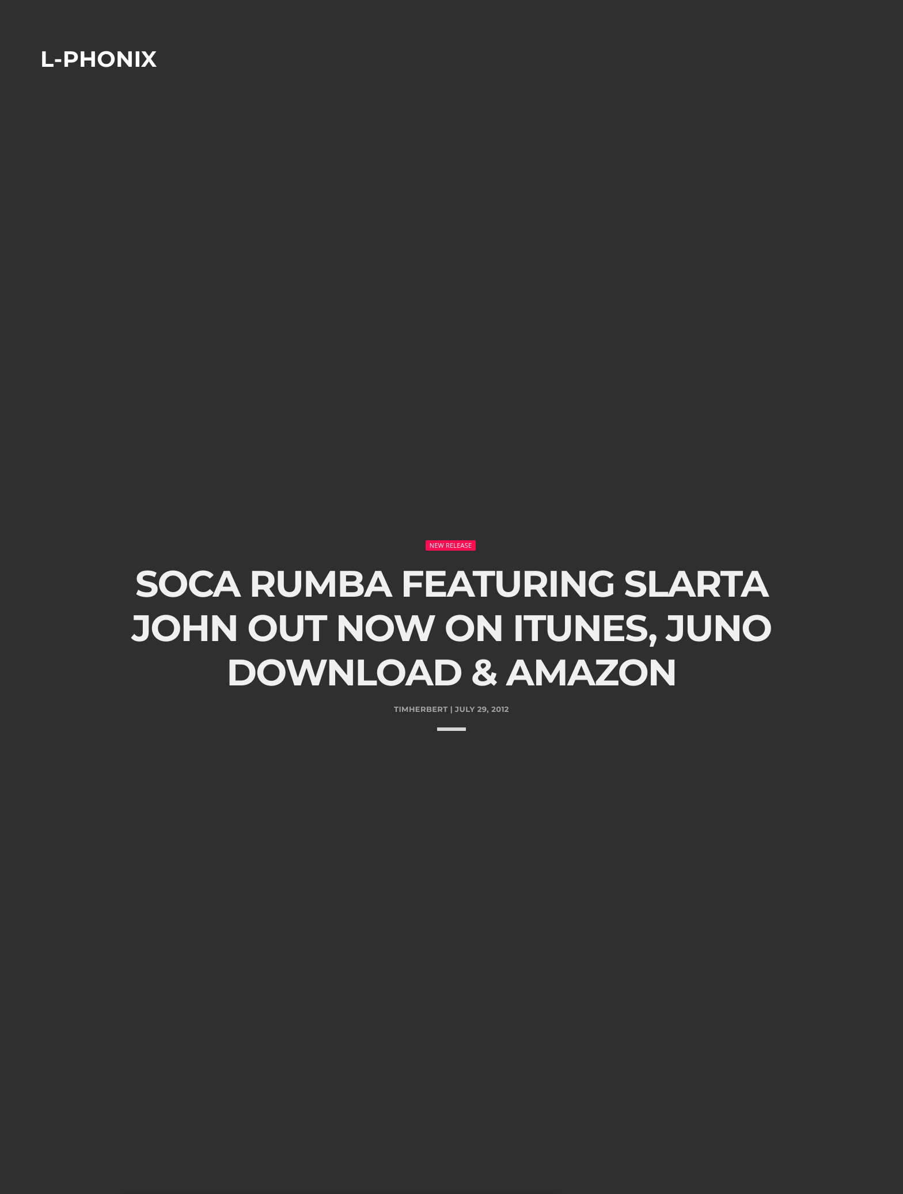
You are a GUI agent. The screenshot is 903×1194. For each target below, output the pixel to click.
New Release (451, 502)
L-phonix (98, 59)
